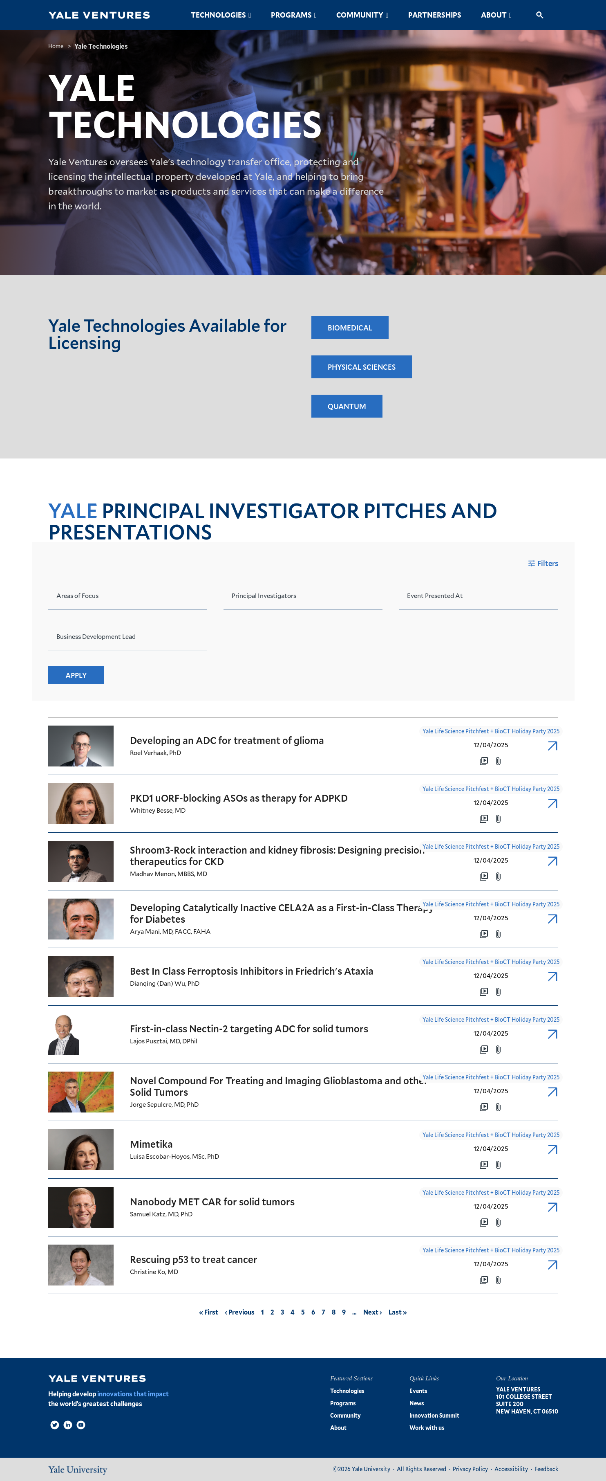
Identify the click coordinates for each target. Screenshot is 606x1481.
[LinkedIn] (67, 1425)
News (416, 1403)
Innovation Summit (434, 1415)
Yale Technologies (101, 46)
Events (418, 1391)
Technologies (218, 15)
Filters (542, 563)
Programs (291, 15)
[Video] (80, 1425)
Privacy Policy (470, 1469)
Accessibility (511, 1469)
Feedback (546, 1469)
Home (55, 46)
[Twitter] (54, 1425)
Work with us (427, 1428)
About (494, 15)
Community (359, 15)
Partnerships (434, 15)
